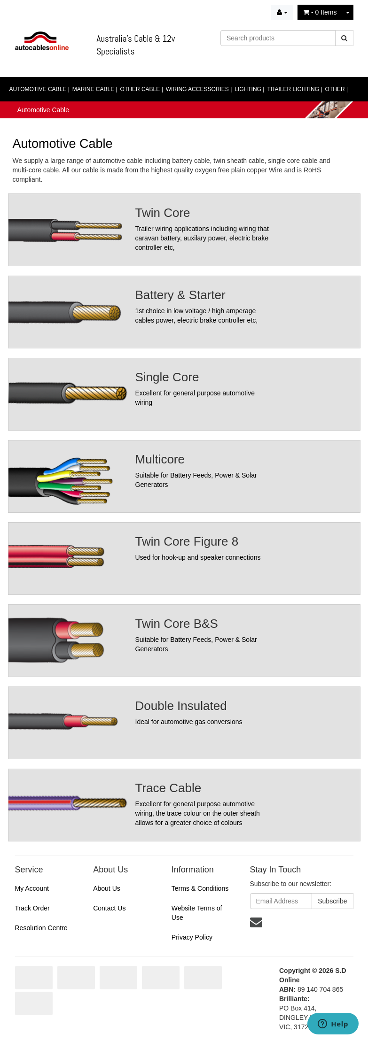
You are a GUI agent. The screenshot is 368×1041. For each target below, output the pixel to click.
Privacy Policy (192, 937)
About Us (106, 888)
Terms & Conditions (200, 888)
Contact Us (109, 908)
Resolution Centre (41, 928)
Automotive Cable (43, 110)
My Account (32, 888)
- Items (320, 12)
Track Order (32, 908)
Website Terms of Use (197, 912)
